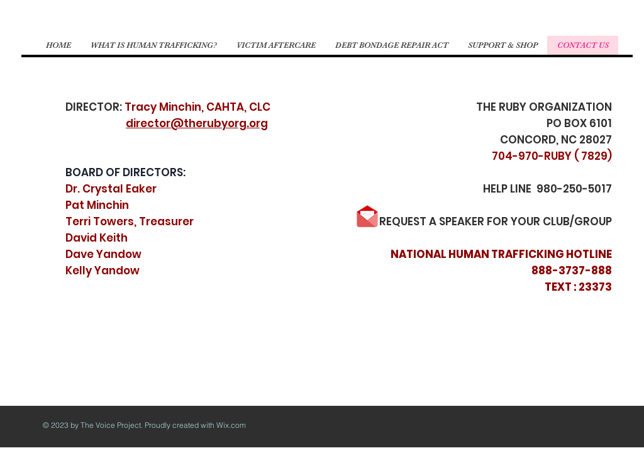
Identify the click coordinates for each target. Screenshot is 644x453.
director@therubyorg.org (197, 123)
